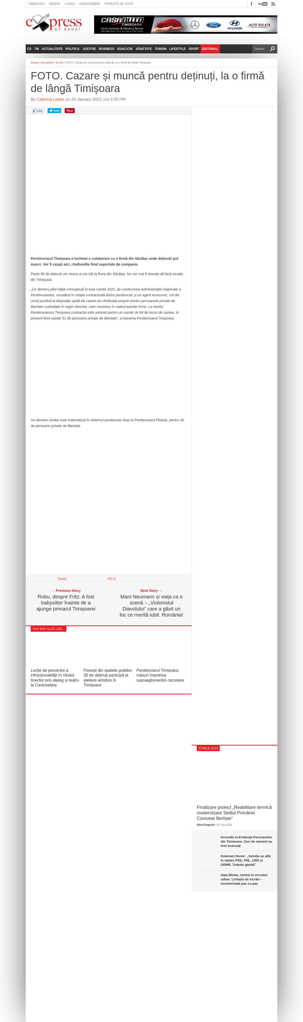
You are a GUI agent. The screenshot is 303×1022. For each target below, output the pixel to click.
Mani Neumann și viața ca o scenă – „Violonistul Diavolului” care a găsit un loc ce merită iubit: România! (151, 606)
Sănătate (144, 49)
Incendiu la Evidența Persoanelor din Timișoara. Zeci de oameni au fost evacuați (246, 841)
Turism (160, 49)
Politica (72, 49)
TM (36, 49)
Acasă (35, 62)
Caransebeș (89, 4)
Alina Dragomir (206, 824)
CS (29, 49)
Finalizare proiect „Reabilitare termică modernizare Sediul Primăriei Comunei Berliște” (234, 813)
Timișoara (36, 4)
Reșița (54, 4)
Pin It (111, 579)
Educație (125, 49)
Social (59, 62)
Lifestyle (177, 49)
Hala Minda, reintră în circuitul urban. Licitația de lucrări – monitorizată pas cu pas (244, 879)
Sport (194, 49)
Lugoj (70, 4)
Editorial (210, 49)
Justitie (89, 49)
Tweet (61, 579)
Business (106, 49)
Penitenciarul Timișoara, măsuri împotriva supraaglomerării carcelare (160, 675)
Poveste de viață (118, 4)
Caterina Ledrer (50, 99)
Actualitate (52, 49)
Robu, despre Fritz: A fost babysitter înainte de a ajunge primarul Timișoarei (66, 603)
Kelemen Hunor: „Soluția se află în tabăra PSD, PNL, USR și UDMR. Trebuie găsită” (246, 860)
